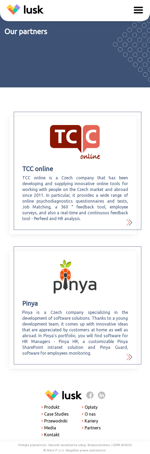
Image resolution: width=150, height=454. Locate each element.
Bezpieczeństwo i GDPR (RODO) (110, 445)
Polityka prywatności (32, 445)
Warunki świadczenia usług (67, 445)
